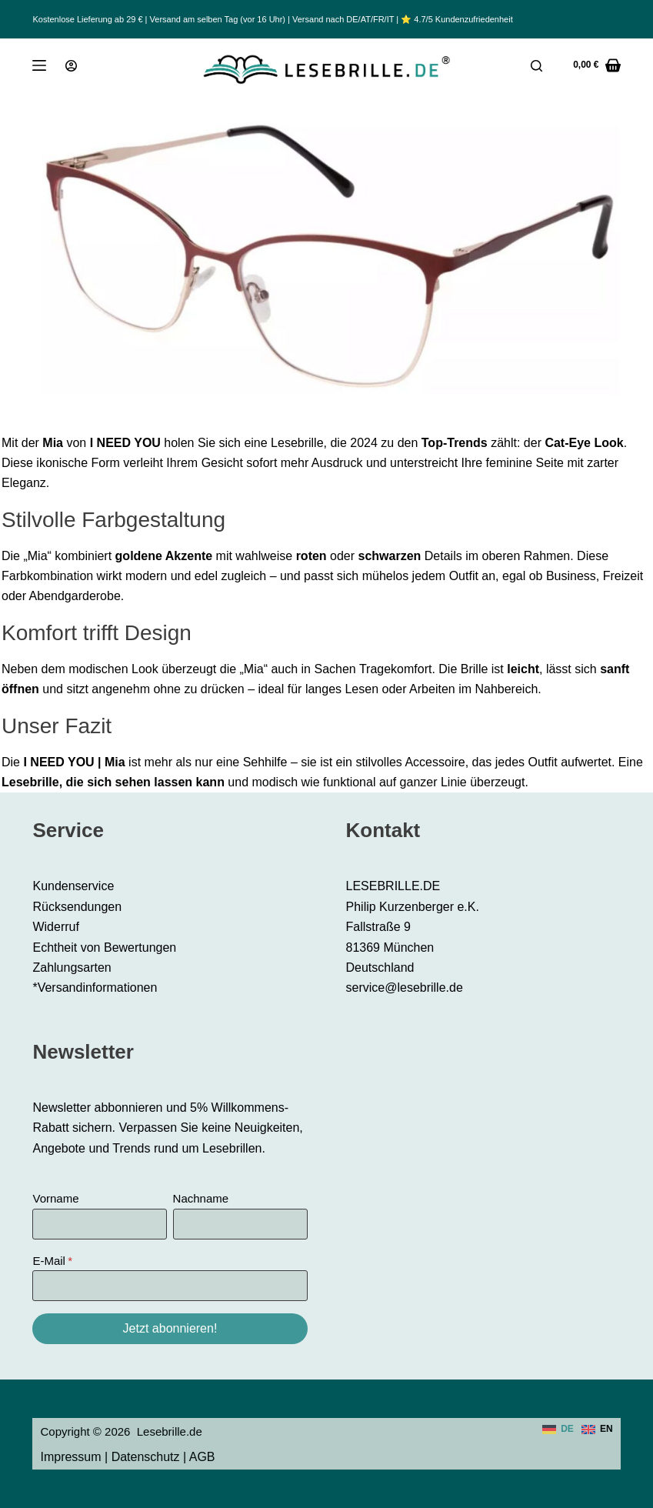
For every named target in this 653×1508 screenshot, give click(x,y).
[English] (597, 1429)
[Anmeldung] (71, 66)
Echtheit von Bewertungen (104, 947)
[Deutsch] (558, 1429)
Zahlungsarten (71, 967)
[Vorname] (99, 1224)
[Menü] (39, 65)
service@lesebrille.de (404, 987)
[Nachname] (240, 1224)
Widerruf (55, 926)
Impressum (70, 1456)
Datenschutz (146, 1456)
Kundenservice (73, 885)
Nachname (201, 1198)
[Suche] (536, 66)
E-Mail (48, 1260)
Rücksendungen (77, 906)
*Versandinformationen (94, 987)
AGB (202, 1456)
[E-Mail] (169, 1285)
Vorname (55, 1198)
